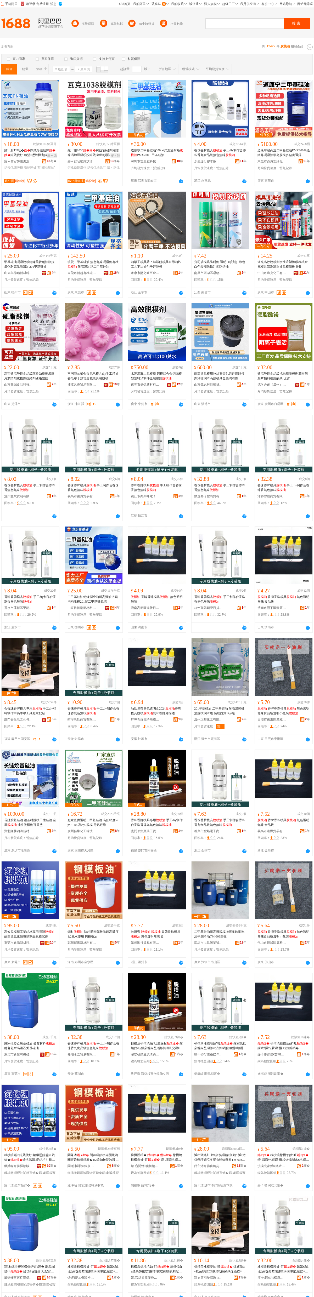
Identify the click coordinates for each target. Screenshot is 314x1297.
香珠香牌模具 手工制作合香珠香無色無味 (29, 487)
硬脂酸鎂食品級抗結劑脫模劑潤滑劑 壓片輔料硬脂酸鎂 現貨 (282, 376)
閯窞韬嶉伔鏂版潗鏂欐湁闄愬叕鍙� (82, 1166)
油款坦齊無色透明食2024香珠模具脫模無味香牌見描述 (156, 711)
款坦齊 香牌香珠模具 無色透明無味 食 (155, 934)
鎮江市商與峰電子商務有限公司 (145, 496)
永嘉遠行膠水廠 (205, 161)
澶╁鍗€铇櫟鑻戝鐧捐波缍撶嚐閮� (271, 1277)
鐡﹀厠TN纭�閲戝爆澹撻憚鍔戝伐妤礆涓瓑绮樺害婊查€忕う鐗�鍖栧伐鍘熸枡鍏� (29, 152)
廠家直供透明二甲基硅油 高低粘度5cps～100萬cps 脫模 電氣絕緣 (93, 822)
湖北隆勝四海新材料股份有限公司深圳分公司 (18, 831)
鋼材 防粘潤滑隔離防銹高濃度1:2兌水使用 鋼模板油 (93, 934)
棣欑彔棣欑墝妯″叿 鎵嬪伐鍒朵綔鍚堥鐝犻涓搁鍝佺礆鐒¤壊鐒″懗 (220, 1046)
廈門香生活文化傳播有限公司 (18, 719)
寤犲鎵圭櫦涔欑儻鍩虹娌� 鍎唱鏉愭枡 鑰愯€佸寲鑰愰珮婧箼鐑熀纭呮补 (29, 1269)
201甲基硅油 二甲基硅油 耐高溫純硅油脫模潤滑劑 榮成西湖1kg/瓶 (219, 711)
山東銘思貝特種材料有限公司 (208, 384)
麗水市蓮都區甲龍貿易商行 (18, 608)
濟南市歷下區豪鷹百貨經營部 (271, 608)
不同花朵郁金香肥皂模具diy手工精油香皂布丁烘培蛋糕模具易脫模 (93, 376)
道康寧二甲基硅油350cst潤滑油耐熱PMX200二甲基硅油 (157, 152)
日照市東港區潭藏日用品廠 (271, 719)
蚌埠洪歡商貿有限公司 (82, 719)
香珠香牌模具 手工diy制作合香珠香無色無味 (283, 487)
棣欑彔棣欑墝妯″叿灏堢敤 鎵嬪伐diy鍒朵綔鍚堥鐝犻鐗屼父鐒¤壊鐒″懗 (157, 1046)
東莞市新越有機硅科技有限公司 (82, 273)
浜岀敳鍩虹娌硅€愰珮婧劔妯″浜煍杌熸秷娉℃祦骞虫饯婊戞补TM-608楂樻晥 (220, 1157)
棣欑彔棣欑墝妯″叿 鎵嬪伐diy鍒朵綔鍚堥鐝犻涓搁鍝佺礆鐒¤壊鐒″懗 (93, 1269)
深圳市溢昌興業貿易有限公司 (208, 943)
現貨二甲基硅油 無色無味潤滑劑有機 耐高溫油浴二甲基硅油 (93, 264)
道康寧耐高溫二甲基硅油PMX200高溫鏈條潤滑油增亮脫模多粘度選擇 (283, 152)
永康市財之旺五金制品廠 (145, 273)
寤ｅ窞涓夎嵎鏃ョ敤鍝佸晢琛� (208, 1277)
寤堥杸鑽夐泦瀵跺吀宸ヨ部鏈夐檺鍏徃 (145, 1054)
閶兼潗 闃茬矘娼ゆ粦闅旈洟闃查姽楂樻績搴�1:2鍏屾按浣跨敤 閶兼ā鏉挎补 (93, 1157)
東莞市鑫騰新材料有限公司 (18, 943)
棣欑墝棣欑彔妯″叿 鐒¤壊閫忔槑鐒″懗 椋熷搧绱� (283, 1046)
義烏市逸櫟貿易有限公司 (271, 831)
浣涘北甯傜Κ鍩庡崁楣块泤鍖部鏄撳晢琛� (271, 1166)
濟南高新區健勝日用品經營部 (145, 608)
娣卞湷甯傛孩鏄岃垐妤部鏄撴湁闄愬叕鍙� (208, 1166)
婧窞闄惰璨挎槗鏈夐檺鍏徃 (145, 1166)
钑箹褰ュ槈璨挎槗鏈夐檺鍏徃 (82, 1277)
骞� (52, 161)
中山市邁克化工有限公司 (271, 273)
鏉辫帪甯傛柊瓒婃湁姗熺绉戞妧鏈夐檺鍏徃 (18, 1277)
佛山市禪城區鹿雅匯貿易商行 (271, 943)
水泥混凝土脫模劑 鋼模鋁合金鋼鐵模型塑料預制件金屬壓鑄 (156, 376)
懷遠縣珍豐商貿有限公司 (208, 496)
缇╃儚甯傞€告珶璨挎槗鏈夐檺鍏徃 (271, 1054)
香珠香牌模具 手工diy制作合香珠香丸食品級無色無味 (220, 152)
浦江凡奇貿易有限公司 (82, 384)
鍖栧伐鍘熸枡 (13, 167)
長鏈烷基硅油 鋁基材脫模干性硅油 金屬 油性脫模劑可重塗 (30, 822)
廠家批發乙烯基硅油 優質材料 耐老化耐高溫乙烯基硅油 (29, 1046)
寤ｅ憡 (52, 155)
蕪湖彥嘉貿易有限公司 (82, 1054)
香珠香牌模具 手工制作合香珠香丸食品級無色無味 (219, 822)
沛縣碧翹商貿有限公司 (271, 496)
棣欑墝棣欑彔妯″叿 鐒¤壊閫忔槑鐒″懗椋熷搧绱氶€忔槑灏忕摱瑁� (283, 1157)
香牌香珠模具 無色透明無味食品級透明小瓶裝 (283, 711)
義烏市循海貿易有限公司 (82, 496)
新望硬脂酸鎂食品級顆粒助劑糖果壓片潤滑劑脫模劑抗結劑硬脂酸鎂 (29, 376)
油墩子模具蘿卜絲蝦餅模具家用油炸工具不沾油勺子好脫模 (156, 264)
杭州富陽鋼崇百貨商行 (208, 608)
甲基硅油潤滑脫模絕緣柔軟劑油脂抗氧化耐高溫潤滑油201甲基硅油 (29, 264)
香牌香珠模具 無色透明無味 (157, 599)
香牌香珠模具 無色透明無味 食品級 (283, 599)
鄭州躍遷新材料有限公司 (82, 943)
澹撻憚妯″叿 (32, 167)
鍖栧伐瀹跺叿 (96, 167)
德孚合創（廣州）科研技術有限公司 (271, 384)
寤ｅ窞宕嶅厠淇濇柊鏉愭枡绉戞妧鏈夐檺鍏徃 (18, 161)
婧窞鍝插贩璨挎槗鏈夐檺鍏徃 (145, 1277)
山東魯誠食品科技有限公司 (18, 384)
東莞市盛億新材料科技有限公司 (145, 384)
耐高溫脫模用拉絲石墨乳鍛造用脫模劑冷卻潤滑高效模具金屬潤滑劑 (219, 376)
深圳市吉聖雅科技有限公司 (145, 161)
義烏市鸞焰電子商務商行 (208, 831)
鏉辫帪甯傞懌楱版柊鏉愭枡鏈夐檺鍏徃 (18, 1166)
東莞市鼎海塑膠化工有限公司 (271, 161)
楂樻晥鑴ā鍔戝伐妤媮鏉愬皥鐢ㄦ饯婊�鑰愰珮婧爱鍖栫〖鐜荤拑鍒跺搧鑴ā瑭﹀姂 (29, 1157)
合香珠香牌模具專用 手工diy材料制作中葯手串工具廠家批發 (30, 711)
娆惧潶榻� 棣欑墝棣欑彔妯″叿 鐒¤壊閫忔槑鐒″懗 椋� (156, 1157)
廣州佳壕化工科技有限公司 (82, 831)
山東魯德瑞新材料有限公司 (18, 273)
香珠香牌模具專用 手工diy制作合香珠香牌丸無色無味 (157, 822)
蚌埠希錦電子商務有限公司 (145, 719)
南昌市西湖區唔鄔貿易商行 (208, 273)
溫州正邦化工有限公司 (208, 719)
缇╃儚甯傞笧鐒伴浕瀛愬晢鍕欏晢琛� (208, 1054)
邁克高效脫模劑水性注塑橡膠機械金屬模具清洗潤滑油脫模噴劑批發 (282, 264)
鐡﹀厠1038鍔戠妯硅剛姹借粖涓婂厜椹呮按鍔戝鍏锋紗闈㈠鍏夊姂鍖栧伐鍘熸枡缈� (93, 152)
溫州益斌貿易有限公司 (18, 496)
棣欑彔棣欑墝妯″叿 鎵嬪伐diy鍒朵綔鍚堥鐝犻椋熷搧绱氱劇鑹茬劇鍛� (156, 1269)
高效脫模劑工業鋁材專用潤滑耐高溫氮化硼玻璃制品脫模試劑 (29, 934)
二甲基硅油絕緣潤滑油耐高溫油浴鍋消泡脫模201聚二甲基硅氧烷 (93, 599)
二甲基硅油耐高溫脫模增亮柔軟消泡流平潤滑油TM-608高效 (219, 934)
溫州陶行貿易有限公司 (145, 943)
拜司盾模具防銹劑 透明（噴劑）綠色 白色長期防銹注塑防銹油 (219, 264)
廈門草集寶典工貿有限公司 (145, 831)
